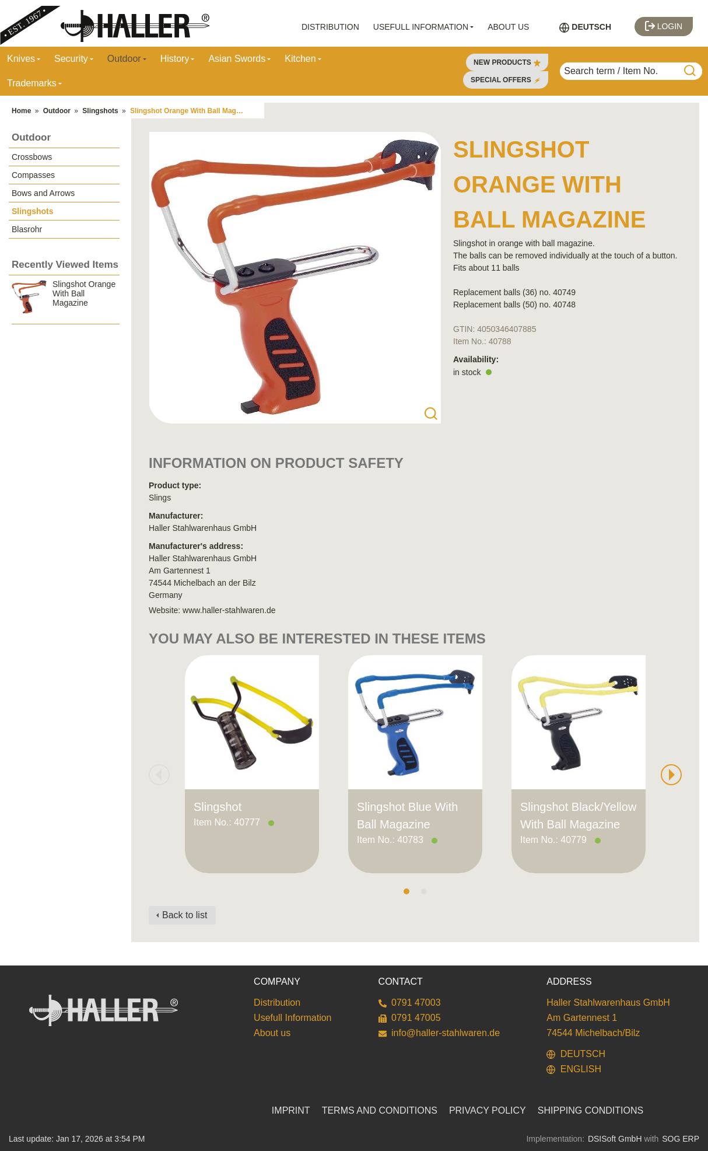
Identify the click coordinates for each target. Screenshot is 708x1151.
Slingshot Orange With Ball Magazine (192, 111)
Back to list (184, 915)
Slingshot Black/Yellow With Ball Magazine (578, 815)
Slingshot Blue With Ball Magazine (407, 815)
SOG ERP (680, 1138)
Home (21, 111)
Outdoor (57, 111)
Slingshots (100, 111)
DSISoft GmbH (615, 1138)
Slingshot (217, 806)
